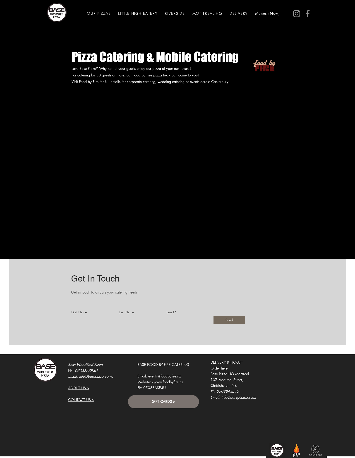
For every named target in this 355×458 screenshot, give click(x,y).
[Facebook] (307, 13)
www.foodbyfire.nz (168, 382)
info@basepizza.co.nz (96, 376)
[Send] (229, 320)
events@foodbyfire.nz (164, 376)
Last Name (126, 312)
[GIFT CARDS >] (163, 401)
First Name (79, 312)
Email (170, 312)
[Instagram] (296, 13)
